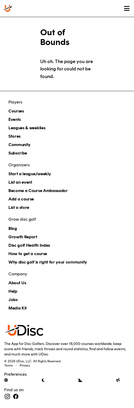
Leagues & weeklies (26, 127)
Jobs (13, 299)
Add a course (21, 199)
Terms (8, 365)
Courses (16, 111)
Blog (12, 228)
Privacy (25, 365)
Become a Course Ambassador (38, 190)
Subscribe (17, 153)
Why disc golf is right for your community (47, 262)
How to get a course (27, 253)
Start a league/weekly (29, 173)
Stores (14, 136)
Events (14, 119)
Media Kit (17, 308)
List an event (20, 182)
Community (19, 144)
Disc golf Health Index (29, 245)
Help (12, 291)
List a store (18, 207)
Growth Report (22, 236)
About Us (17, 282)
